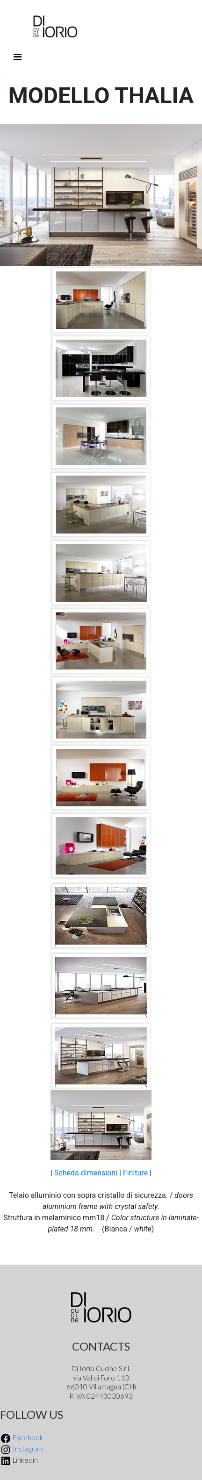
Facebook (21, 1437)
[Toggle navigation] (17, 57)
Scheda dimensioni (85, 1172)
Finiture (136, 1172)
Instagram (21, 1448)
